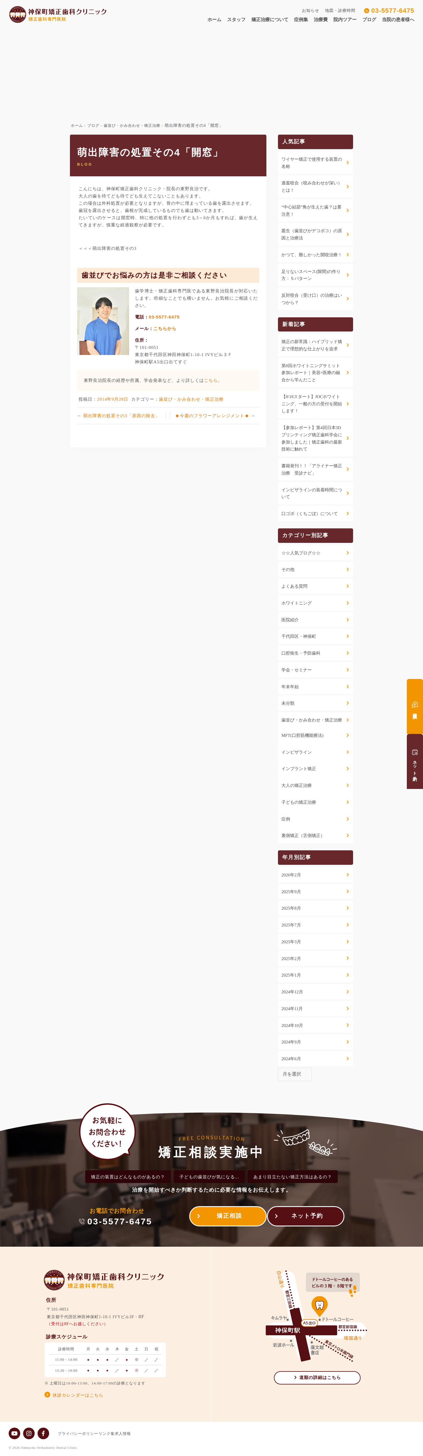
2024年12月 (292, 992)
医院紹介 (290, 620)
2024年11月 (292, 1008)
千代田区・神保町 (298, 636)
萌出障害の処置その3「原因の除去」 (121, 415)
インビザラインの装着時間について (311, 493)
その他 (287, 569)
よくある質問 (294, 586)
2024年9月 (291, 1042)
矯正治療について (269, 19)
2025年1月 (291, 975)
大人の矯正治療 (296, 785)
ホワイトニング (296, 603)
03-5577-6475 (392, 10)
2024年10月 (292, 1025)
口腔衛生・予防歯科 (300, 653)
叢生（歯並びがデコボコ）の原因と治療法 (311, 234)
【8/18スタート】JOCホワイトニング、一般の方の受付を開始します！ (311, 403)
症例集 (301, 19)
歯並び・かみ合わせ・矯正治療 (191, 399)
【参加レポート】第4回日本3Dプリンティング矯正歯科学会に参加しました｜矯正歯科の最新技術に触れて (311, 438)
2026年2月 (291, 875)
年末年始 (290, 686)
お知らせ (310, 10)
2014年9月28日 (112, 399)
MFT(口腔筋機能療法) (302, 735)
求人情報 (134, 1433)
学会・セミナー (296, 670)
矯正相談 (223, 1217)
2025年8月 (291, 908)
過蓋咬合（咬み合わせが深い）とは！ (311, 187)
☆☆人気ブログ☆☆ (300, 553)
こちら (211, 380)
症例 (285, 819)
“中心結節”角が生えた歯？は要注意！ (311, 211)
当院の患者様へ (398, 19)
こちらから (165, 328)
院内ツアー (345, 19)
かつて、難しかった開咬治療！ (311, 254)
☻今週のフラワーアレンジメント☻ (213, 415)
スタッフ (236, 19)
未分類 (287, 703)
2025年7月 (291, 925)
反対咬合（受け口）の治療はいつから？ (311, 299)
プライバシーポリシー (78, 1433)
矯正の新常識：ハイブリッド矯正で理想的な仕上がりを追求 (311, 345)
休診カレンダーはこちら (78, 1395)
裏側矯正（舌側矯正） (303, 835)
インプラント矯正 (298, 768)
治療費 (321, 19)
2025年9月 (291, 891)
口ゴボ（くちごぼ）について (309, 513)
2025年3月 (291, 941)
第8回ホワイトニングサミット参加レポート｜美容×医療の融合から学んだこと (310, 372)
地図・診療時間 (340, 10)
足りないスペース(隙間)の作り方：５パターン (311, 275)
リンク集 (112, 1433)
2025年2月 (291, 958)
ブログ (369, 19)
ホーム (214, 19)
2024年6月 (291, 1058)
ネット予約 (307, 1217)
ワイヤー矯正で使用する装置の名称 (311, 163)
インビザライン (296, 752)
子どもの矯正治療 (298, 802)
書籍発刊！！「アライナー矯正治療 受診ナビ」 (311, 469)
